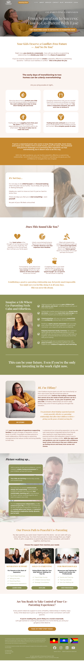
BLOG (62, 2)
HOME (36, 2)
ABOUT (41, 2)
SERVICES (48, 2)
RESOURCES (68, 2)
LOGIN (76, 2)
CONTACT (56, 2)
